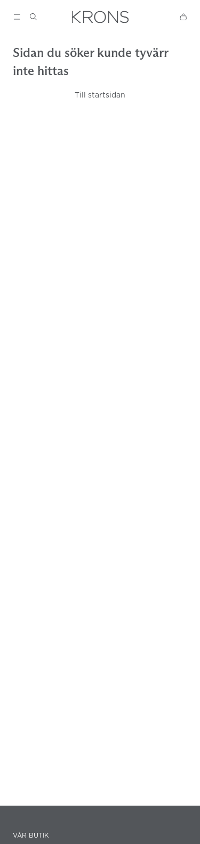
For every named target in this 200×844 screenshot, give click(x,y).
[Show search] (33, 17)
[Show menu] (17, 17)
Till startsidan (100, 95)
